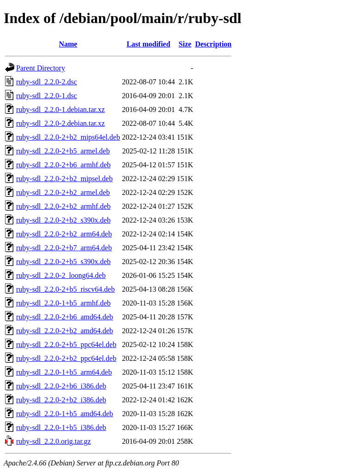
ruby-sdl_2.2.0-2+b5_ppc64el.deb (66, 344)
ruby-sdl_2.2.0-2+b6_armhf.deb (63, 165)
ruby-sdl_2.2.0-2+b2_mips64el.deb (68, 137)
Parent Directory (40, 68)
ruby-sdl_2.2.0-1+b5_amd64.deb (64, 414)
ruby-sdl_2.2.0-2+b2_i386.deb (61, 400)
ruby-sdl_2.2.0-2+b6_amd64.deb (64, 317)
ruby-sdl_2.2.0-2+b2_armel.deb (63, 192)
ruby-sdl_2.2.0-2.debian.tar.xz (60, 123)
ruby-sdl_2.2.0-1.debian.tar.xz (60, 109)
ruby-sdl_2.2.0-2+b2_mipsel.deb (64, 179)
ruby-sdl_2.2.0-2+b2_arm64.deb (64, 234)
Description (213, 44)
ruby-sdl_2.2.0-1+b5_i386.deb (61, 427)
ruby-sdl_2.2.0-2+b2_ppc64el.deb (66, 358)
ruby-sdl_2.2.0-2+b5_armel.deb (63, 151)
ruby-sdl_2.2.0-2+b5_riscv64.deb (65, 289)
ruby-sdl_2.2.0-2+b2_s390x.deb (63, 220)
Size (185, 44)
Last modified (149, 44)
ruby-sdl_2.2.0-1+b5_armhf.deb (63, 303)
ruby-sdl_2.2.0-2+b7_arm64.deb (64, 248)
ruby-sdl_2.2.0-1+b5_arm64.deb (64, 372)
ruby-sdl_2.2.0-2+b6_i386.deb (61, 386)
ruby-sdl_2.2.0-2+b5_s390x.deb (63, 261)
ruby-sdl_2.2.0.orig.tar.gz (53, 441)
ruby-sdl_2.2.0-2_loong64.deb (61, 275)
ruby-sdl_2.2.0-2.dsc (46, 82)
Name (68, 44)
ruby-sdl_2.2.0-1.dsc (46, 96)
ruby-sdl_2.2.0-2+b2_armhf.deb (63, 206)
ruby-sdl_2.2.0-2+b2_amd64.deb (64, 331)
